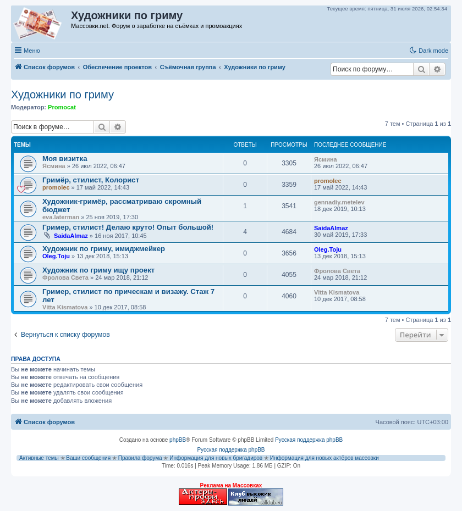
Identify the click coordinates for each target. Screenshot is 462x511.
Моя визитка (64, 158)
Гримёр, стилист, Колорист (90, 180)
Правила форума (140, 458)
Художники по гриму (62, 94)
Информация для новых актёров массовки (324, 458)
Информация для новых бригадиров (215, 458)
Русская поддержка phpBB (309, 440)
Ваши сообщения (88, 458)
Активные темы (39, 458)
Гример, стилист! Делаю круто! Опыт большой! (127, 227)
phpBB (177, 440)
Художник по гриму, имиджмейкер (103, 249)
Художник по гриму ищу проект (98, 270)
